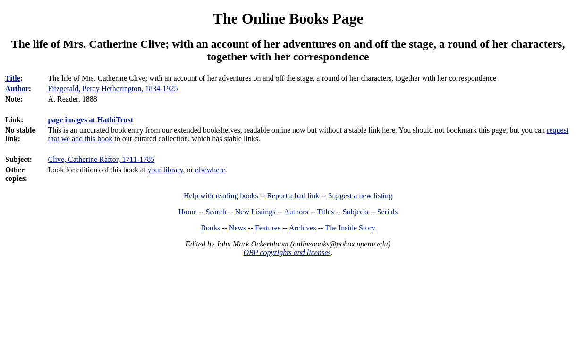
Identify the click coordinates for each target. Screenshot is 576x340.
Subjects (355, 212)
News (237, 228)
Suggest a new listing (360, 196)
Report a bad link (293, 196)
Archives (302, 228)
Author (17, 89)
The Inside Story (350, 228)
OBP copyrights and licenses (286, 252)
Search (216, 212)
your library (165, 170)
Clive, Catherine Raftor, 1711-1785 (101, 159)
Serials (387, 212)
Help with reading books (221, 196)
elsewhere (210, 170)
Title (12, 78)
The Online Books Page (287, 18)
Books (210, 228)
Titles (325, 212)
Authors (296, 212)
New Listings (255, 212)
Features (267, 228)
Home (187, 212)
